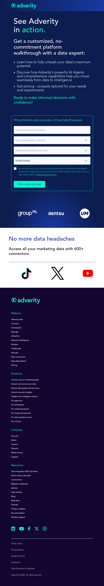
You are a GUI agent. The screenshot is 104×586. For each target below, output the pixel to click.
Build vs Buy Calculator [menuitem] (21, 476)
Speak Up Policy (18, 556)
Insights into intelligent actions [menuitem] (24, 397)
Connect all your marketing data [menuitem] (25, 380)
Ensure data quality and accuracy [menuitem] (25, 388)
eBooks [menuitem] (14, 488)
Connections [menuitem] (16, 480)
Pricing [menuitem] (14, 365)
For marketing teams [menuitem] (20, 409)
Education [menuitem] (15, 501)
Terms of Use (16, 544)
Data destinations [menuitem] (18, 361)
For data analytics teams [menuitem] (21, 417)
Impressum (16, 562)
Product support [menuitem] (18, 517)
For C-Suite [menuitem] (16, 422)
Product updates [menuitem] (18, 509)
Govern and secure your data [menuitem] (23, 384)
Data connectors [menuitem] (18, 357)
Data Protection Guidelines (22, 569)
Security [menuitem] (14, 436)
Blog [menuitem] (13, 496)
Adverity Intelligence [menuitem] (20, 340)
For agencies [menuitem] (16, 401)
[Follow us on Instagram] (45, 529)
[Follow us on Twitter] (36, 529)
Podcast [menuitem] (14, 505)
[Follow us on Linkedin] (13, 529)
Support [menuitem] (14, 457)
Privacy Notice (17, 550)
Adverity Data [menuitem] (17, 320)
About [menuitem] (14, 440)
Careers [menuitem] (14, 444)
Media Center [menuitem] (17, 453)
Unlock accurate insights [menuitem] (21, 392)
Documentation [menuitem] (18, 513)
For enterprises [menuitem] (17, 405)
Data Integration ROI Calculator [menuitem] (24, 471)
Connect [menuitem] (15, 324)
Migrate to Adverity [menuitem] (19, 484)
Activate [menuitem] (14, 353)
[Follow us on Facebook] (29, 529)
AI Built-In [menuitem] (15, 336)
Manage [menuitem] (14, 332)
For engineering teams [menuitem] (21, 413)
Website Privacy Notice (47, 174)
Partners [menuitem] (14, 449)
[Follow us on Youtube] (21, 529)
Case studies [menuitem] (16, 492)
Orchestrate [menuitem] (16, 328)
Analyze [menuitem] (14, 345)
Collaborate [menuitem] (16, 349)
